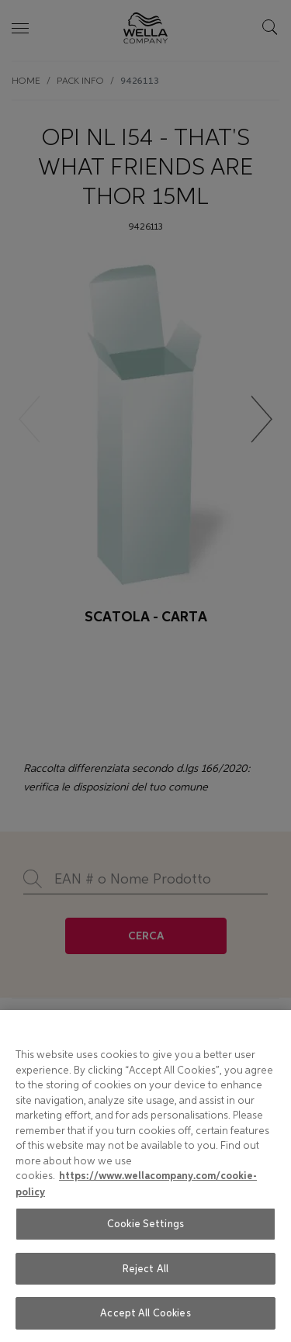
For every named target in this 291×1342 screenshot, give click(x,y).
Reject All (145, 1269)
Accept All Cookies (145, 1313)
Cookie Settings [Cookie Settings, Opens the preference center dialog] (145, 1224)
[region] (145, 1176)
